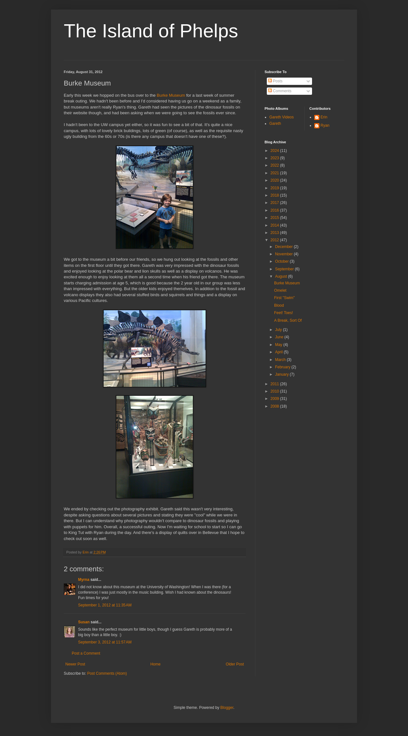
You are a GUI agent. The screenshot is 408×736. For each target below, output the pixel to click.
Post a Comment (86, 653)
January (282, 374)
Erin (324, 117)
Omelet (280, 290)
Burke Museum (171, 95)
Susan (84, 622)
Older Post (235, 664)
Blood (279, 305)
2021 (275, 173)
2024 (275, 150)
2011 (275, 384)
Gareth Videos (281, 117)
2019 (275, 188)
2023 (275, 158)
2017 (275, 202)
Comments (279, 91)
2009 (275, 398)
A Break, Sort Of (288, 320)
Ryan (325, 125)
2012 (275, 240)
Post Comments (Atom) (107, 673)
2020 (275, 180)
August (281, 276)
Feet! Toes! (283, 313)
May (279, 344)
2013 (275, 232)
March (281, 359)
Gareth (275, 123)
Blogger (226, 707)
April (279, 352)
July (279, 329)
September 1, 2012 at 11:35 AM (105, 605)
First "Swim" (284, 298)
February (283, 367)
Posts (275, 81)
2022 (275, 165)
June (279, 337)
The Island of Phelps (151, 30)
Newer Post (75, 664)
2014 (275, 225)
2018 (275, 195)
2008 (275, 406)
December (284, 246)
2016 (275, 210)
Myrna (83, 579)
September (285, 269)
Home (155, 664)
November (284, 254)
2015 (275, 217)
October (282, 261)
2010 (275, 391)
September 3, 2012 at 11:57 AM (105, 642)
